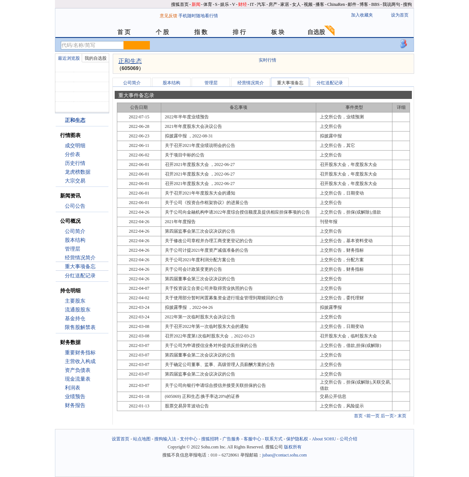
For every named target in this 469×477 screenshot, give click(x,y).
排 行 (239, 32)
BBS (375, 4)
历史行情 (75, 163)
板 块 (277, 32)
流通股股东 (78, 310)
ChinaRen (336, 4)
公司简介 (75, 231)
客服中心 (252, 438)
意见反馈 (168, 15)
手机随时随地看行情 (198, 15)
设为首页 (400, 15)
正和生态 (130, 61)
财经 (242, 4)
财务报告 (75, 405)
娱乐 (224, 4)
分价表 (72, 154)
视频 (308, 4)
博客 (363, 4)
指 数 (200, 32)
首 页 (123, 32)
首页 (358, 415)
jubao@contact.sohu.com (284, 455)
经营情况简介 (80, 257)
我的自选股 (96, 58)
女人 (296, 4)
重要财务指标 (80, 352)
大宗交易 (75, 181)
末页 (402, 415)
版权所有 (293, 447)
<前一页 (372, 415)
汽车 (261, 4)
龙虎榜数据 (78, 172)
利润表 (72, 388)
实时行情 (267, 60)
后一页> (388, 415)
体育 (207, 4)
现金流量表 (78, 379)
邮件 (352, 4)
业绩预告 (75, 396)
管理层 (72, 249)
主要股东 (75, 301)
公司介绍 (348, 438)
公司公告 (75, 206)
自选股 (316, 32)
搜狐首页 (180, 4)
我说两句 (391, 4)
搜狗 (407, 4)
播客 (319, 4)
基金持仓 (75, 318)
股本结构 (75, 240)
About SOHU (324, 438)
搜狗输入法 (165, 438)
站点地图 (142, 438)
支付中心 (188, 438)
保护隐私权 (297, 438)
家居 (284, 4)
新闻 (196, 4)
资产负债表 (78, 370)
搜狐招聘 (210, 438)
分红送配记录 (80, 275)
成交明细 (75, 145)
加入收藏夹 (362, 15)
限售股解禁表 (80, 327)
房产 (273, 4)
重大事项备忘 (80, 266)
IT (252, 4)
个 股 (162, 32)
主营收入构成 (80, 361)
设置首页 (120, 438)
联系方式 (273, 438)
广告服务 (231, 438)
